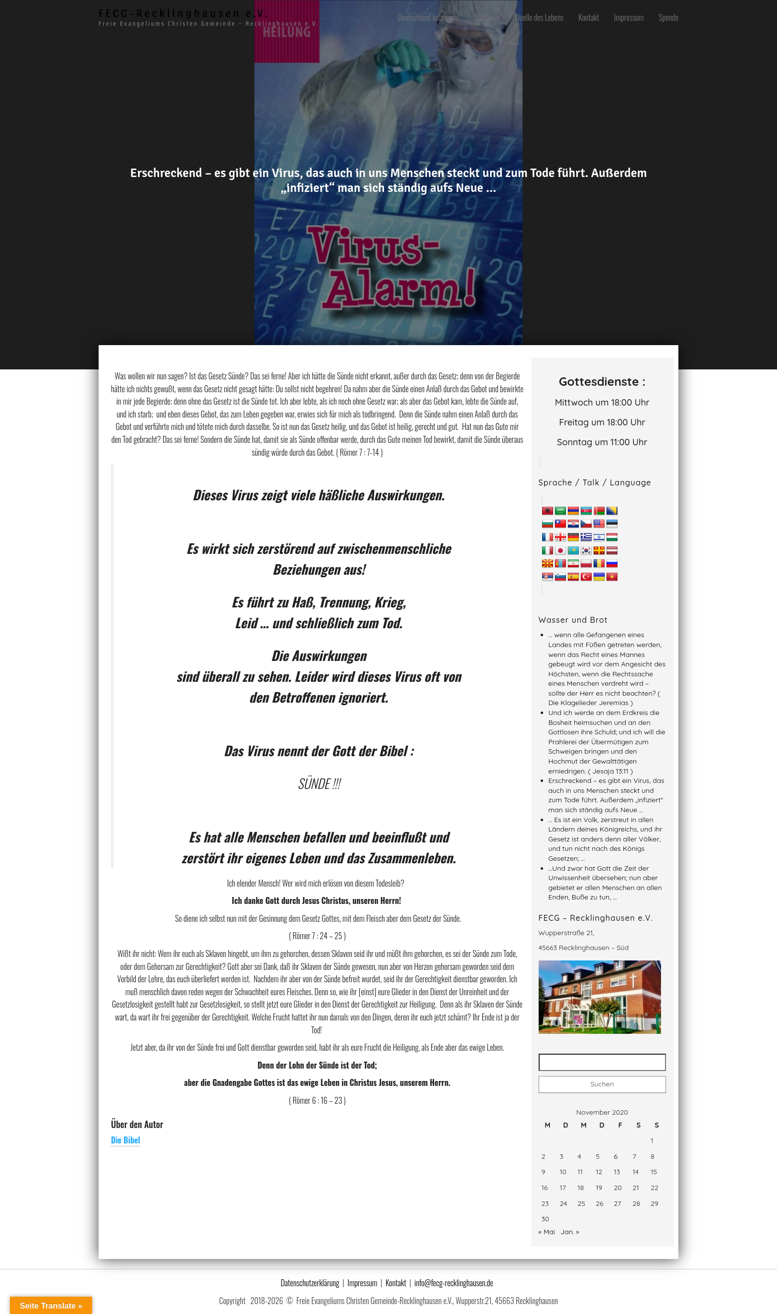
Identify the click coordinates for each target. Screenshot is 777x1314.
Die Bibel (125, 1140)
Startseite (487, 17)
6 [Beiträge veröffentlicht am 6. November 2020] (616, 1150)
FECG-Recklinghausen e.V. (184, 12)
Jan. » (569, 1225)
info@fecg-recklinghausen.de (453, 1277)
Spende (668, 17)
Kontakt (588, 17)
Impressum (629, 17)
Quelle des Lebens (539, 17)
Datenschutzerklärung (309, 1277)
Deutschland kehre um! (428, 17)
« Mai (547, 1225)
